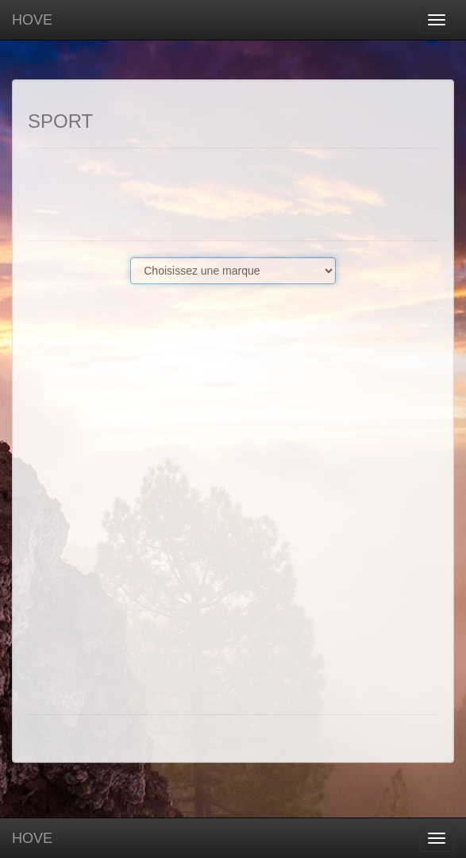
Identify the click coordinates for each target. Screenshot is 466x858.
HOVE (32, 20)
